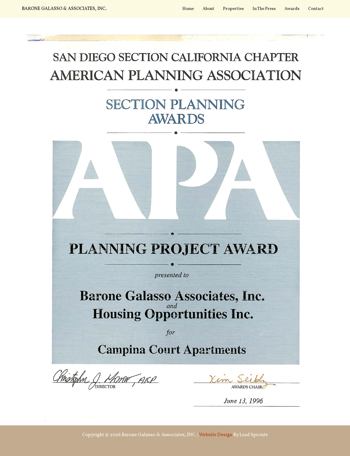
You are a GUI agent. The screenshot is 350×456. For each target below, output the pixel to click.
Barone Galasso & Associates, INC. (64, 9)
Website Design (215, 435)
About (208, 9)
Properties (233, 9)
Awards (291, 9)
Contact (316, 9)
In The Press (264, 9)
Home (188, 9)
